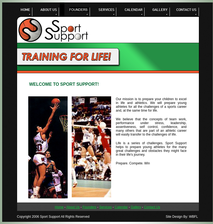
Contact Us (152, 207)
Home (59, 207)
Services (105, 207)
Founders (89, 207)
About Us (73, 207)
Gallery (136, 207)
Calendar (121, 207)
